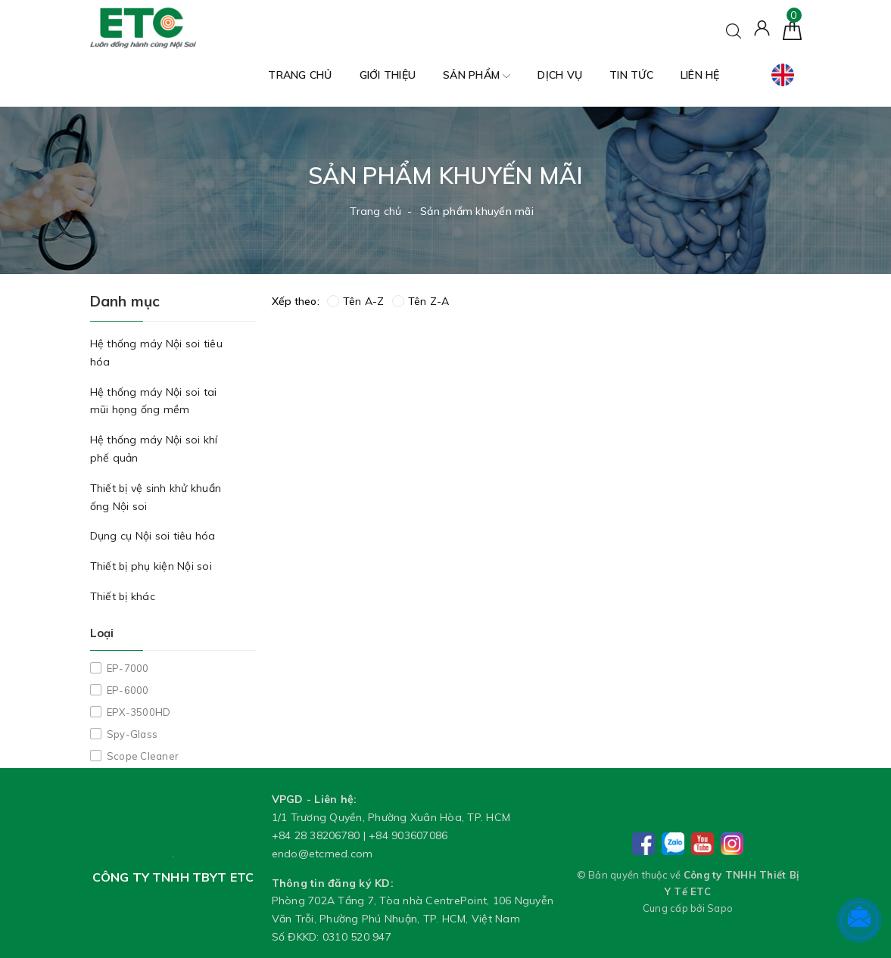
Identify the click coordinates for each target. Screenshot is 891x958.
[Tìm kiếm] (733, 29)
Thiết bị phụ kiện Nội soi (151, 566)
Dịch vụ (559, 75)
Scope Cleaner (141, 756)
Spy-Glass (131, 734)
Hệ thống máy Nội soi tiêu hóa (156, 353)
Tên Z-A (421, 301)
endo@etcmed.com (322, 853)
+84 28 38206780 (316, 835)
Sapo (720, 908)
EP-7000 (126, 668)
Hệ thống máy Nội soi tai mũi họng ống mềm (153, 401)
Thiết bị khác (122, 596)
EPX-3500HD (137, 712)
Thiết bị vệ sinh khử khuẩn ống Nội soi (156, 497)
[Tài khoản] (761, 27)
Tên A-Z (356, 301)
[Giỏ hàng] (792, 29)
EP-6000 (126, 690)
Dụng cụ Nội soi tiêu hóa (153, 536)
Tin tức (631, 75)
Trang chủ (300, 75)
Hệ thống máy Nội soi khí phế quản (154, 449)
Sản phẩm (476, 76)
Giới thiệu (388, 75)
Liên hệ (700, 75)
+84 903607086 (408, 835)
